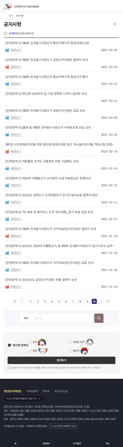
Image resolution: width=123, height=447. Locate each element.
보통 (35, 350)
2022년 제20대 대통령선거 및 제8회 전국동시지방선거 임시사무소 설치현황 (61, 246)
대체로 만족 (78, 342)
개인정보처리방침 (12, 391)
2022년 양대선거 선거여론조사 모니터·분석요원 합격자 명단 (52, 195)
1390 (38, 426)
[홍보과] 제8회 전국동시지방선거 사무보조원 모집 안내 (48, 127)
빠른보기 (16, 50)
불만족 (76, 350)
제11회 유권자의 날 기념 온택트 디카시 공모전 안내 (46, 94)
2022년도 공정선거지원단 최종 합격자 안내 (41, 280)
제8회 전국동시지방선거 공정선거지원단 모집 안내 (45, 111)
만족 (35, 342)
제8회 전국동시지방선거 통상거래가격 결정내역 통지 (47, 77)
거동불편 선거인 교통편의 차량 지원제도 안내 (42, 161)
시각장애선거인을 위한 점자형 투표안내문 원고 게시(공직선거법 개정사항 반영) (59, 144)
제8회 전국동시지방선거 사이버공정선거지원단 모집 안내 (50, 263)
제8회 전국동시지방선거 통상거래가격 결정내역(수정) (47, 43)
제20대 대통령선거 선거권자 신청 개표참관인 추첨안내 (48, 178)
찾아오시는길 (61, 391)
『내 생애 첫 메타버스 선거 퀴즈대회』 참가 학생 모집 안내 (49, 212)
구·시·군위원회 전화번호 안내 (63, 426)
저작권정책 (32, 391)
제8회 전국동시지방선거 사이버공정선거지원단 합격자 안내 (51, 229)
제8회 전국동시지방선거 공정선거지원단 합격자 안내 (47, 60)
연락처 (46, 391)
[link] (94, 301)
